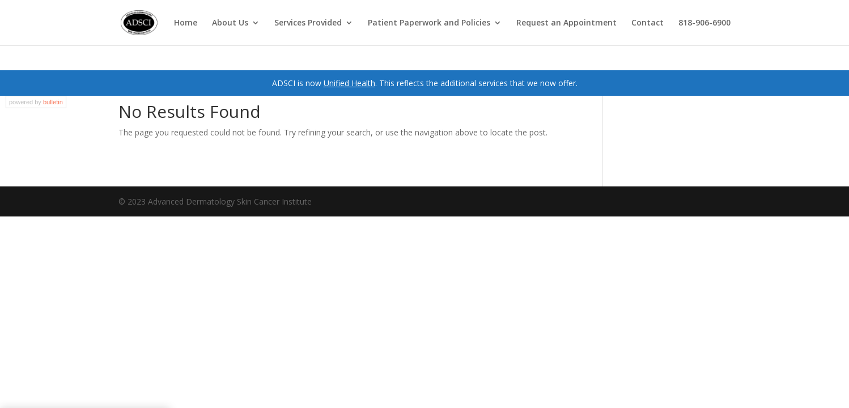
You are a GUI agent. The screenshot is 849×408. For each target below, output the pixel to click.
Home (185, 23)
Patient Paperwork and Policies (429, 23)
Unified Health (349, 83)
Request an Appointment (566, 23)
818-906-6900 (704, 23)
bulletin (53, 102)
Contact (647, 23)
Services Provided (308, 23)
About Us (230, 23)
